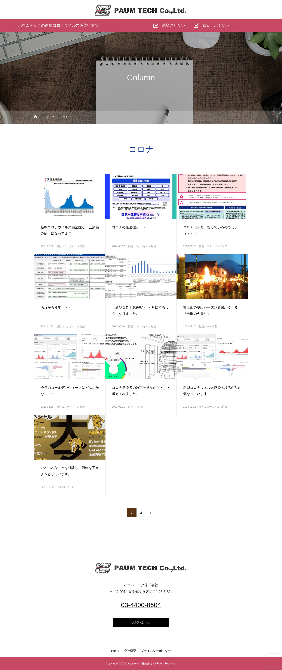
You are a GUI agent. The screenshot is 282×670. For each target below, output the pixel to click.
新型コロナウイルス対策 (70, 246)
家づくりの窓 (135, 406)
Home (115, 650)
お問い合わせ (141, 622)
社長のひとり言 (208, 326)
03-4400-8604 (141, 604)
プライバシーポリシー (156, 650)
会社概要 (130, 650)
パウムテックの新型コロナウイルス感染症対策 (58, 25)
